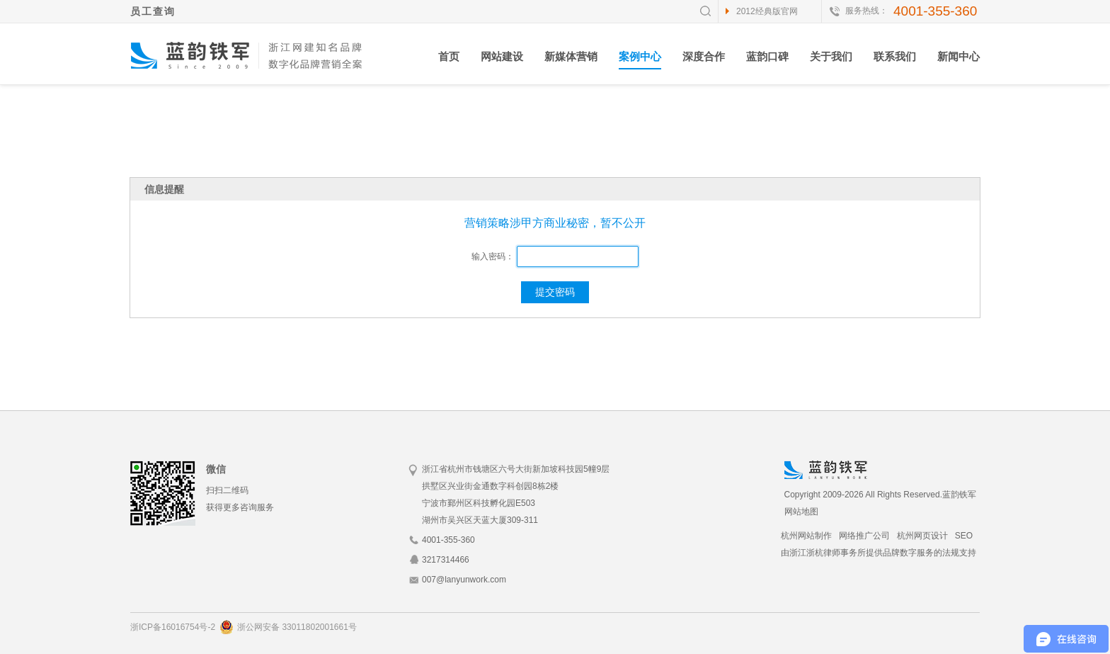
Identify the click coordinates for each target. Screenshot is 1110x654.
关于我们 (831, 56)
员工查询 (153, 11)
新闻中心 (958, 56)
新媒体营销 (570, 56)
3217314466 (445, 560)
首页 (448, 56)
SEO (964, 536)
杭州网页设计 (922, 536)
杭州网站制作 (806, 536)
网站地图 (801, 512)
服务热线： (866, 11)
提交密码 (555, 292)
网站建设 (502, 56)
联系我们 (895, 56)
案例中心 (640, 56)
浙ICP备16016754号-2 (172, 627)
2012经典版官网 (767, 11)
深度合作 (703, 56)
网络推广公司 (864, 536)
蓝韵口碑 (767, 56)
